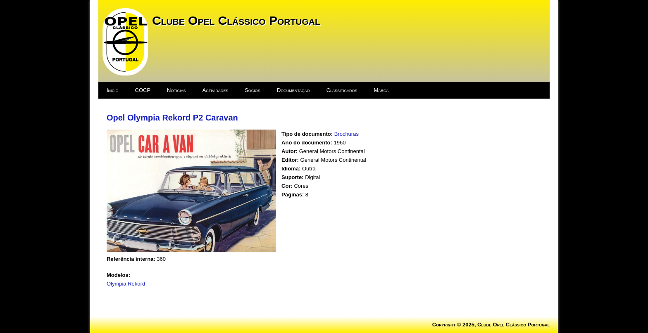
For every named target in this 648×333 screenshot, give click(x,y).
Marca (381, 90)
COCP (143, 90)
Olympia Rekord (126, 284)
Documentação (293, 90)
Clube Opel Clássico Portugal (236, 20)
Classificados (341, 90)
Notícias (176, 90)
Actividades (215, 90)
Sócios (252, 90)
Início (113, 90)
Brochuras (346, 134)
